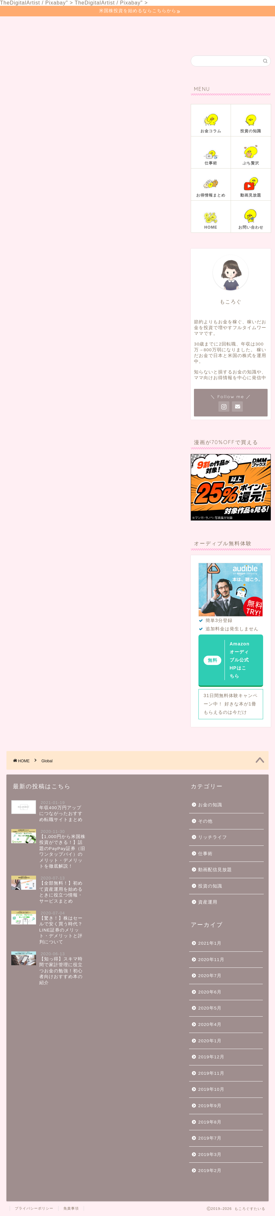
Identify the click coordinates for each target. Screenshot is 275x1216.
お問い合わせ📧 (32, 38)
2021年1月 (210, 943)
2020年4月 (210, 1024)
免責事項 (71, 1208)
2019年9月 (210, 1105)
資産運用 (207, 902)
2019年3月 (210, 1154)
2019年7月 (210, 1138)
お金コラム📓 (68, 25)
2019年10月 (211, 1089)
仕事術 (205, 853)
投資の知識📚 (116, 25)
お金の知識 (210, 804)
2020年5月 (210, 1008)
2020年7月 (210, 975)
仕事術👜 (159, 25)
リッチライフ (212, 837)
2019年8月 (210, 1122)
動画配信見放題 (215, 869)
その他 (205, 821)
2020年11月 (211, 959)
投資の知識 (210, 886)
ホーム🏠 (25, 25)
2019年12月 (211, 1056)
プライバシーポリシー (34, 1208)
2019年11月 (211, 1073)
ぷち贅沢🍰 (199, 25)
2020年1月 (210, 1040)
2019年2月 (210, 1170)
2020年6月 (210, 992)
